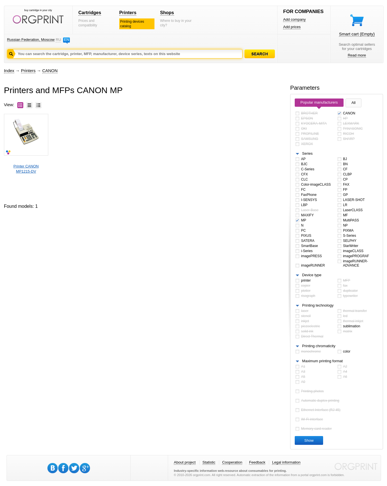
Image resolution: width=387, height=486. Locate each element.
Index (9, 70)
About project (185, 462)
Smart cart (357, 34)
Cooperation (232, 462)
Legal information (286, 462)
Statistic (209, 462)
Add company (294, 19)
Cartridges (89, 12)
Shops (167, 12)
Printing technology (318, 305)
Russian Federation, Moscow (31, 39)
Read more (357, 55)
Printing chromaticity (318, 346)
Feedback (257, 462)
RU (58, 39)
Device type (311, 275)
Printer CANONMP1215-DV (26, 168)
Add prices (291, 27)
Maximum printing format (322, 361)
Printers (127, 12)
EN (66, 39)
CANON (50, 70)
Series (307, 153)
